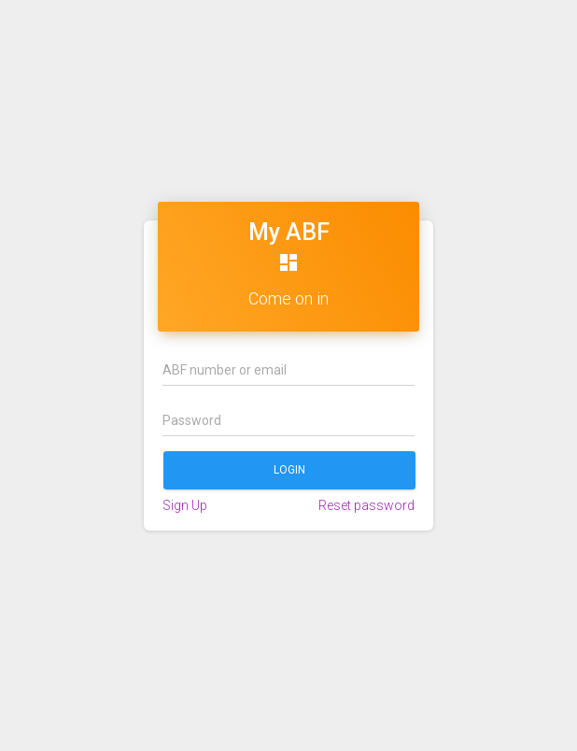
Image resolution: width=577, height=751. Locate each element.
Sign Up (184, 505)
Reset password (366, 505)
